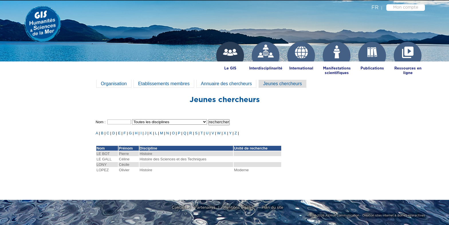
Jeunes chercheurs (282, 83)
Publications (372, 68)
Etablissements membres (164, 83)
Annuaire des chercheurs (226, 83)
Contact (179, 208)
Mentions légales (238, 208)
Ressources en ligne (408, 71)
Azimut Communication (342, 215)
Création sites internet (378, 215)
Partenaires (204, 208)
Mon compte (405, 7)
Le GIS (230, 68)
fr (375, 7)
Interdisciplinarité (265, 68)
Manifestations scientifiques (337, 71)
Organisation (114, 83)
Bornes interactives (411, 215)
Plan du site (272, 208)
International (301, 68)
